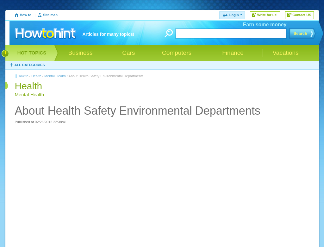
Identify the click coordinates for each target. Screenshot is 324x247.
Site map (50, 15)
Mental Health (55, 76)
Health (36, 76)
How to (26, 15)
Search (300, 33)
